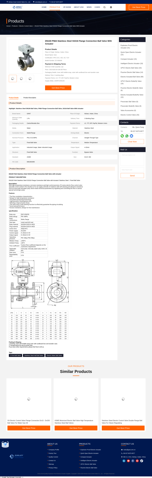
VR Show (67, 7)
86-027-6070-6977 (56, 2)
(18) (132, 63)
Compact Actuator (86, 457)
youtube (128, 460)
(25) (130, 115)
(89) (132, 77)
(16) (131, 82)
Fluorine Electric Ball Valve (88, 468)
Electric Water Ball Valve (54, 355)
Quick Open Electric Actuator (89, 453)
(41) (129, 47)
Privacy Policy (53, 468)
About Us (79, 7)
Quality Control (53, 457)
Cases (97, 7)
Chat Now (132, 142)
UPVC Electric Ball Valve (88, 464)
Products (55, 7)
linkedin (123, 460)
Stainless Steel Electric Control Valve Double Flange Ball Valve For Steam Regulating (122, 422)
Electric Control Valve (26, 26)
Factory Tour (52, 453)
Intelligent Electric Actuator (88, 460)
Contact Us (52, 460)
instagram (137, 460)
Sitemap (51, 464)
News (89, 7)
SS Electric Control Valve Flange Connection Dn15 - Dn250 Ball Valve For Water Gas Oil (28, 422)
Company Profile (54, 449)
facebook (132, 460)
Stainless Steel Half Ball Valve (33, 355)
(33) (131, 68)
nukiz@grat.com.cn (40, 2)
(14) (132, 72)
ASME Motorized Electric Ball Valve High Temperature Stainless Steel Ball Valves (74, 422)
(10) (132, 96)
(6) (132, 89)
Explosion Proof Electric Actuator (90, 449)
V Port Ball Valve (15, 355)
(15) (131, 53)
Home (44, 7)
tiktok (141, 460)
